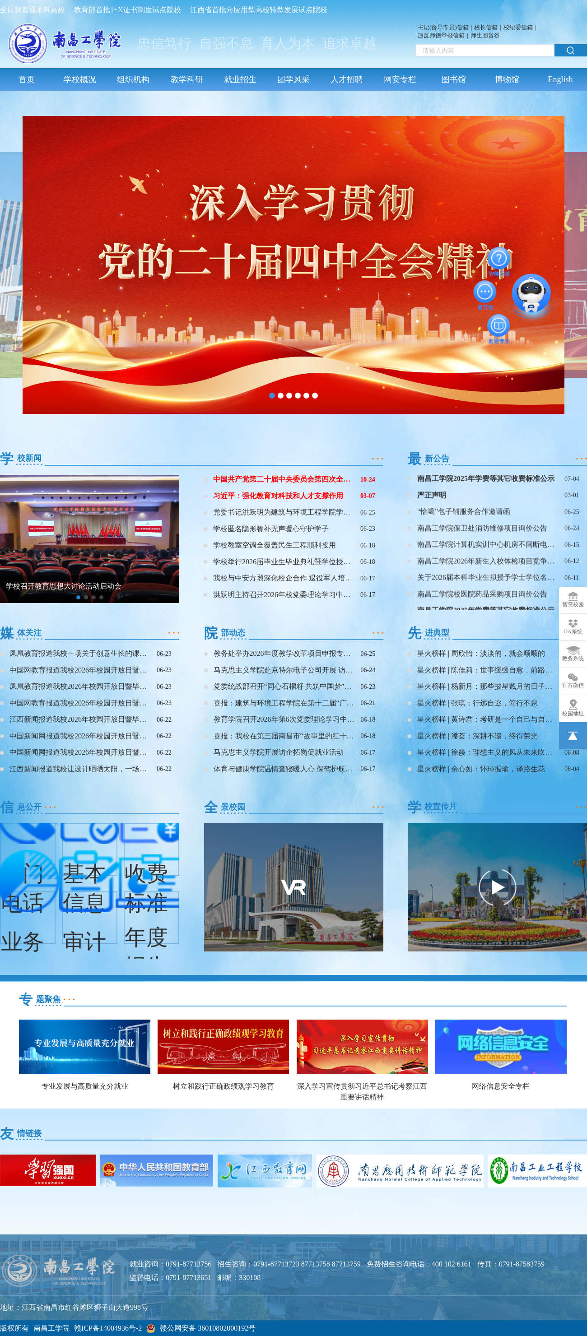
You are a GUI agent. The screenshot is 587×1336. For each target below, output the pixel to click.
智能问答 (499, 258)
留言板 (485, 291)
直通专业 (499, 325)
